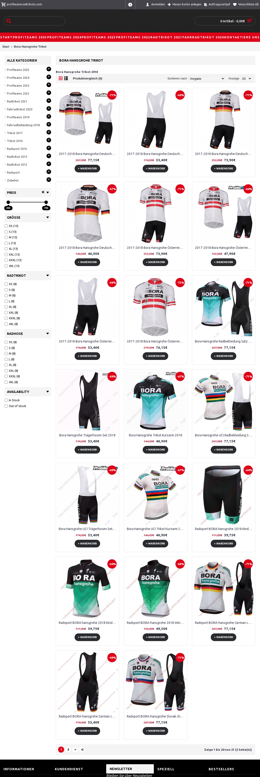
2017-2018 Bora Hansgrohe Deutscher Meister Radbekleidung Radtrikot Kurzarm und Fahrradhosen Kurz (224, 154)
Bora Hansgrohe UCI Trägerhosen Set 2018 (88, 529)
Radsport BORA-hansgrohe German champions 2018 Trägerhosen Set (88, 716)
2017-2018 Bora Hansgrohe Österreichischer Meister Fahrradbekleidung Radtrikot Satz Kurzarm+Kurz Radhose (156, 248)
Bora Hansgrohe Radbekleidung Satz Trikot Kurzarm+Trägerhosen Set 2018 (224, 341)
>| (82, 749)
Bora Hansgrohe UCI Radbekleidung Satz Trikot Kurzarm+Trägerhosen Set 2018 (224, 435)
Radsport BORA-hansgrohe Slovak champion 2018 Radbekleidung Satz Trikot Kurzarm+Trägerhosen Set (156, 716)
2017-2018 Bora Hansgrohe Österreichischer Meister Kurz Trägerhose (88, 341)
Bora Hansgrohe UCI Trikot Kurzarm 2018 (156, 529)
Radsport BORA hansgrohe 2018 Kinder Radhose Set (224, 529)
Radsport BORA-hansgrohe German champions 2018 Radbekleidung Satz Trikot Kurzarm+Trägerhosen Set (224, 623)
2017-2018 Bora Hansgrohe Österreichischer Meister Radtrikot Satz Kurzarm (156, 341)
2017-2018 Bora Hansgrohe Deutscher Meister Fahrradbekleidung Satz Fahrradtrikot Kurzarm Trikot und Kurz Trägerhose (88, 154)
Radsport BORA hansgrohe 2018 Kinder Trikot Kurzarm (88, 623)
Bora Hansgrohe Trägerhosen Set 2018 (87, 435)
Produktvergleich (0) (87, 78)
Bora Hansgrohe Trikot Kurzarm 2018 (155, 435)
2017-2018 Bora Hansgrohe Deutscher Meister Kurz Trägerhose (156, 154)
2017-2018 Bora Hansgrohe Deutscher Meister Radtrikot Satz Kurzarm (88, 248)
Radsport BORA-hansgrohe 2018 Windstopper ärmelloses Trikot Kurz (156, 623)
